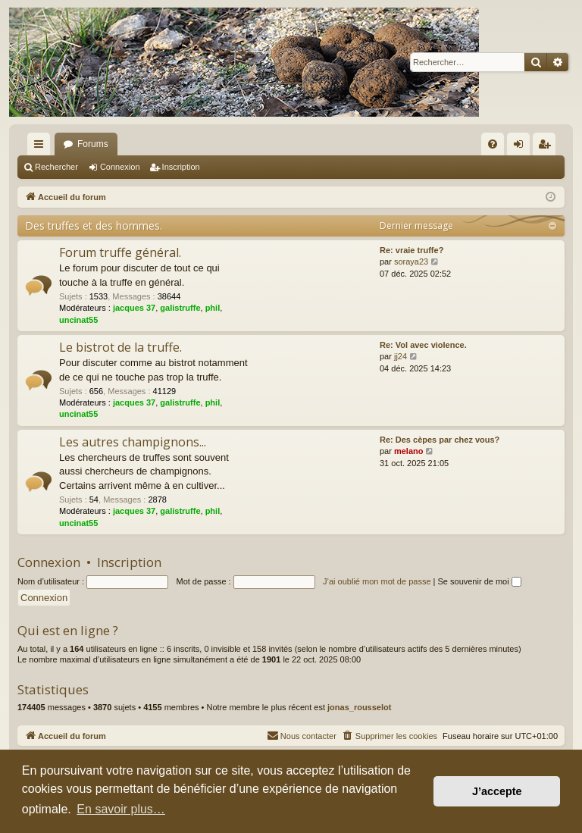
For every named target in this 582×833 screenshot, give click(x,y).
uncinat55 (78, 319)
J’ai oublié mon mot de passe (376, 581)
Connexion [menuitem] (522, 147)
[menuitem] (492, 144)
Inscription (181, 166)
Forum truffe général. (120, 252)
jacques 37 (134, 307)
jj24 (400, 356)
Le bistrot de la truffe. (120, 347)
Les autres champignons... (132, 442)
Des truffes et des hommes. (93, 225)
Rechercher (56, 166)
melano (409, 451)
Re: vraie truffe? (411, 250)
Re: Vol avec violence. (423, 344)
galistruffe (180, 307)
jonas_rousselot (359, 707)
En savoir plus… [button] (121, 809)
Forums (92, 144)
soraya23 (411, 261)
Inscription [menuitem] (547, 147)
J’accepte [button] (497, 791)
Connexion (120, 166)
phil (213, 307)
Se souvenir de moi (479, 581)
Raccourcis (41, 147)
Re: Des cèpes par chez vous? (439, 439)
